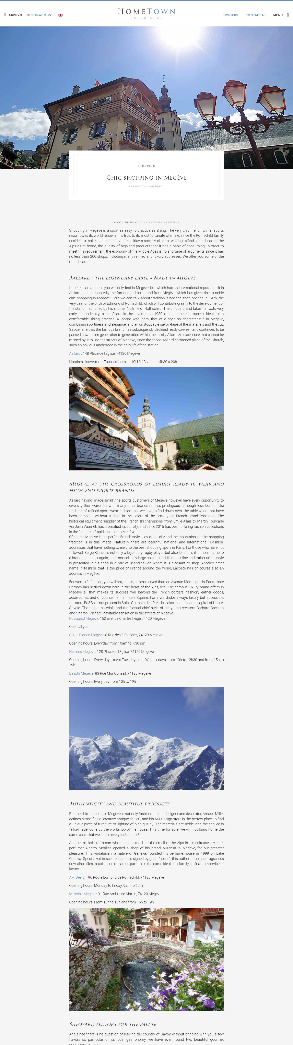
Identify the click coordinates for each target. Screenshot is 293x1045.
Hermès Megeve (82, 651)
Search (15, 14)
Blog (117, 222)
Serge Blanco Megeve (86, 635)
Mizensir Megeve (82, 894)
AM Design (77, 877)
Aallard (74, 353)
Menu (278, 15)
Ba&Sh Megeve (81, 673)
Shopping (131, 222)
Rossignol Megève (83, 618)
